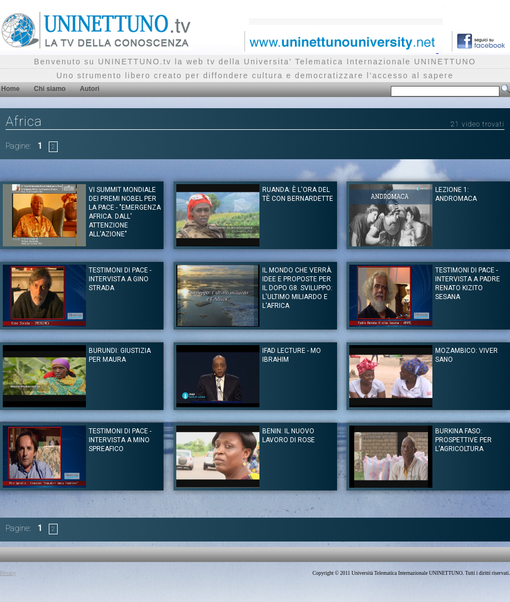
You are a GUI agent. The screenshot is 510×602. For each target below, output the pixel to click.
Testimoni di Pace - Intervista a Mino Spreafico (120, 440)
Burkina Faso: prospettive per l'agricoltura (463, 440)
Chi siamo (49, 89)
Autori (89, 89)
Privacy (8, 573)
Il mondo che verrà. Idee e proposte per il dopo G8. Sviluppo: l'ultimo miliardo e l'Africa (297, 288)
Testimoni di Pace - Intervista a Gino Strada (120, 279)
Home (10, 89)
